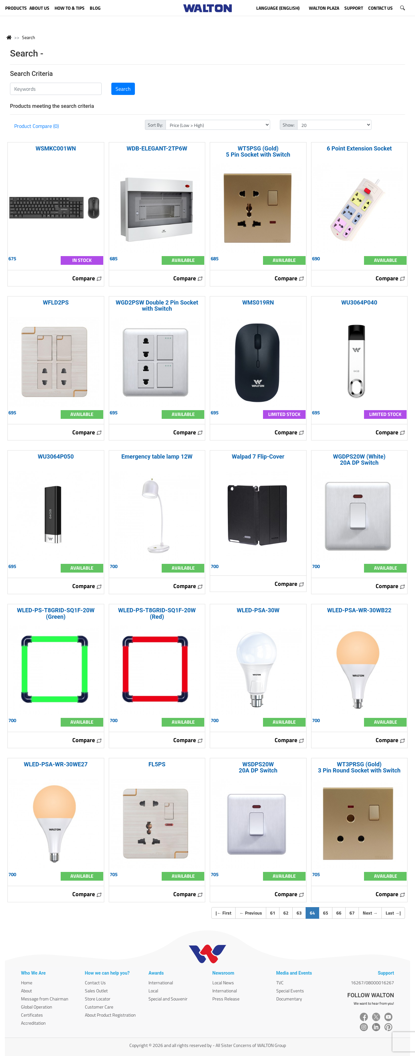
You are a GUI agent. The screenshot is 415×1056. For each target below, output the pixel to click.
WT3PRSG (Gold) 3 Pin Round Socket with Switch (359, 767)
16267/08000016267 (372, 982)
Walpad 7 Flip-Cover (258, 456)
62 (285, 912)
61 (272, 912)
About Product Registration (110, 1014)
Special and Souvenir (167, 998)
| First (223, 912)
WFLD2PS (56, 302)
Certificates (32, 1014)
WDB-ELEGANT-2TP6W (157, 148)
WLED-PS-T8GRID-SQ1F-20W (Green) (56, 613)
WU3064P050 (56, 456)
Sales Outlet (96, 990)
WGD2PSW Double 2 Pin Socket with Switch (157, 305)
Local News (223, 982)
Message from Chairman (44, 998)
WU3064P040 (359, 302)
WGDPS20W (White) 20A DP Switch (359, 459)
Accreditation (33, 1023)
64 (314, 912)
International (160, 982)
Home (26, 982)
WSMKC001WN (55, 148)
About (26, 990)
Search (28, 37)
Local (153, 990)
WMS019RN (258, 302)
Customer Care (99, 1006)
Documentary (289, 998)
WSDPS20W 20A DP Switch (258, 767)
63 (299, 912)
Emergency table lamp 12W (157, 456)
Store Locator (97, 998)
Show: (289, 124)
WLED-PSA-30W (258, 610)
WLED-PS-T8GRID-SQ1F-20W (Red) (157, 613)
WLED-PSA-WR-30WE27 (56, 764)
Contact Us (95, 982)
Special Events (290, 990)
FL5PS (157, 764)
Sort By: (155, 124)
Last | (393, 912)
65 (325, 912)
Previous (250, 912)
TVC (280, 982)
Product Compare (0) (36, 126)
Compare (87, 278)
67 (352, 912)
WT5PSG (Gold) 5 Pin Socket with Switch (258, 151)
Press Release (225, 998)
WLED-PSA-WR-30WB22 (359, 610)
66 (338, 912)
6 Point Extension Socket (359, 148)
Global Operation (36, 1006)
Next (370, 912)
